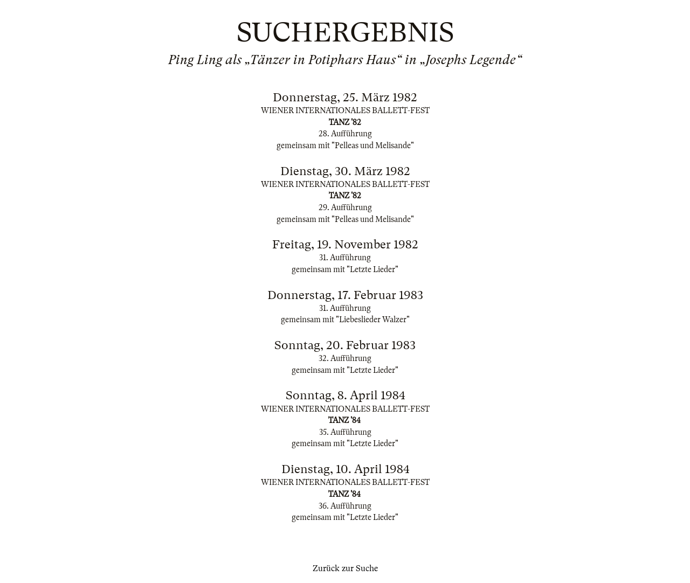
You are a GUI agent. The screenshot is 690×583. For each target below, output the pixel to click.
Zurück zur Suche (345, 568)
